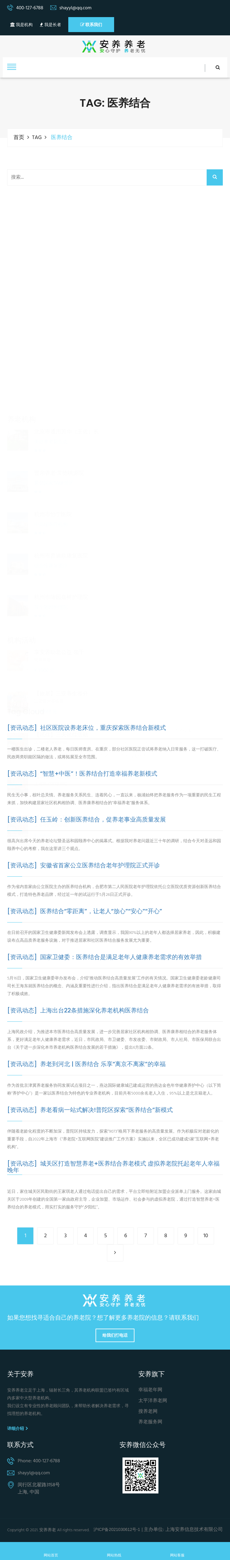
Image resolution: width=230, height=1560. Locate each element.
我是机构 (21, 25)
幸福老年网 (150, 1390)
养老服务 (41, 723)
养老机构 (154, 723)
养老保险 (183, 723)
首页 (18, 138)
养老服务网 (150, 1422)
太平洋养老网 (152, 1401)
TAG (37, 138)
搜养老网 (148, 1411)
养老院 (127, 723)
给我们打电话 (115, 1335)
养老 (16, 723)
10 (205, 1236)
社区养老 (100, 723)
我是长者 (50, 25)
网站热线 (114, 1551)
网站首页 (51, 1551)
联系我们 (91, 25)
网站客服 (177, 1551)
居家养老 (70, 723)
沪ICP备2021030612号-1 (116, 1529)
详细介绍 (17, 1428)
